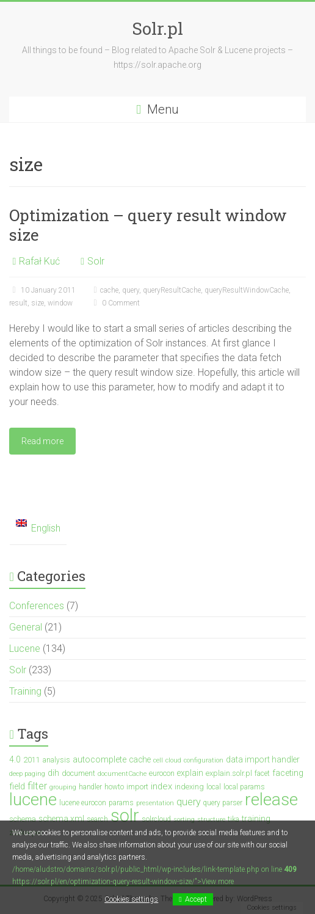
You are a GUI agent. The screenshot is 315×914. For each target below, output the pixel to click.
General (25, 627)
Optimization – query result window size (148, 225)
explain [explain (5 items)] (190, 773)
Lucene (24, 648)
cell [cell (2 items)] (158, 760)
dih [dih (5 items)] (53, 773)
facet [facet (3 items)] (262, 773)
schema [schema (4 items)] (22, 819)
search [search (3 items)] (97, 819)
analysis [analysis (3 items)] (56, 760)
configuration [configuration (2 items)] (203, 760)
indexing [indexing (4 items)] (189, 786)
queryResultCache (172, 290)
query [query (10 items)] (188, 802)
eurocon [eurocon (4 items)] (162, 773)
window (60, 303)
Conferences (36, 606)
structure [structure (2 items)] (211, 820)
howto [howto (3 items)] (114, 787)
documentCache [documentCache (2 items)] (122, 774)
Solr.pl (157, 28)
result (18, 303)
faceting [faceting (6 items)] (287, 773)
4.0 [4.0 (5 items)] (15, 759)
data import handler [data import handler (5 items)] (263, 759)
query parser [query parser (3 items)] (222, 803)
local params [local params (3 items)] (244, 787)
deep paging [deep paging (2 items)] (27, 774)
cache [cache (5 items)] (140, 759)
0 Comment (114, 303)
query (130, 290)
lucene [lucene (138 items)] (33, 799)
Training (25, 691)
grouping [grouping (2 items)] (62, 787)
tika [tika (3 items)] (233, 819)
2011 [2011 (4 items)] (31, 759)
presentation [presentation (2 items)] (155, 803)
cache (109, 290)
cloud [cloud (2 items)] (173, 760)
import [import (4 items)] (137, 786)
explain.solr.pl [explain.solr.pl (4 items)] (229, 773)
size (37, 303)
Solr (95, 261)
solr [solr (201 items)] (124, 815)
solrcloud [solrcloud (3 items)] (156, 819)
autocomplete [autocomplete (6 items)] (99, 760)
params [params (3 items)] (121, 803)
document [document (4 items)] (78, 773)
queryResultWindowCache (247, 290)
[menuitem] (38, 528)
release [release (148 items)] (271, 799)
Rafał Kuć (39, 261)
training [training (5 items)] (256, 819)
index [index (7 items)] (161, 786)
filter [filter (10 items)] (37, 786)
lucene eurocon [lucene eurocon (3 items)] (82, 803)
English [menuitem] (45, 528)
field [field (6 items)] (17, 786)
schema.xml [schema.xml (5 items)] (61, 819)
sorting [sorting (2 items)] (184, 820)
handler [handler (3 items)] (90, 787)
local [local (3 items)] (213, 787)
